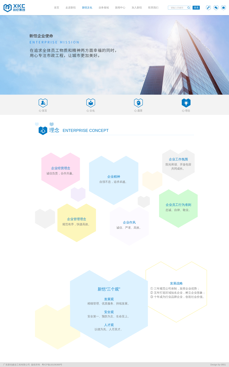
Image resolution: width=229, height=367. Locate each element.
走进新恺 (71, 7)
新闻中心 (120, 7)
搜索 (196, 7)
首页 (56, 7)
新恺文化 (87, 7)
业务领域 (104, 7)
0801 (223, 364)
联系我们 (153, 7)
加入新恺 (137, 7)
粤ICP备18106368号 (51, 364)
